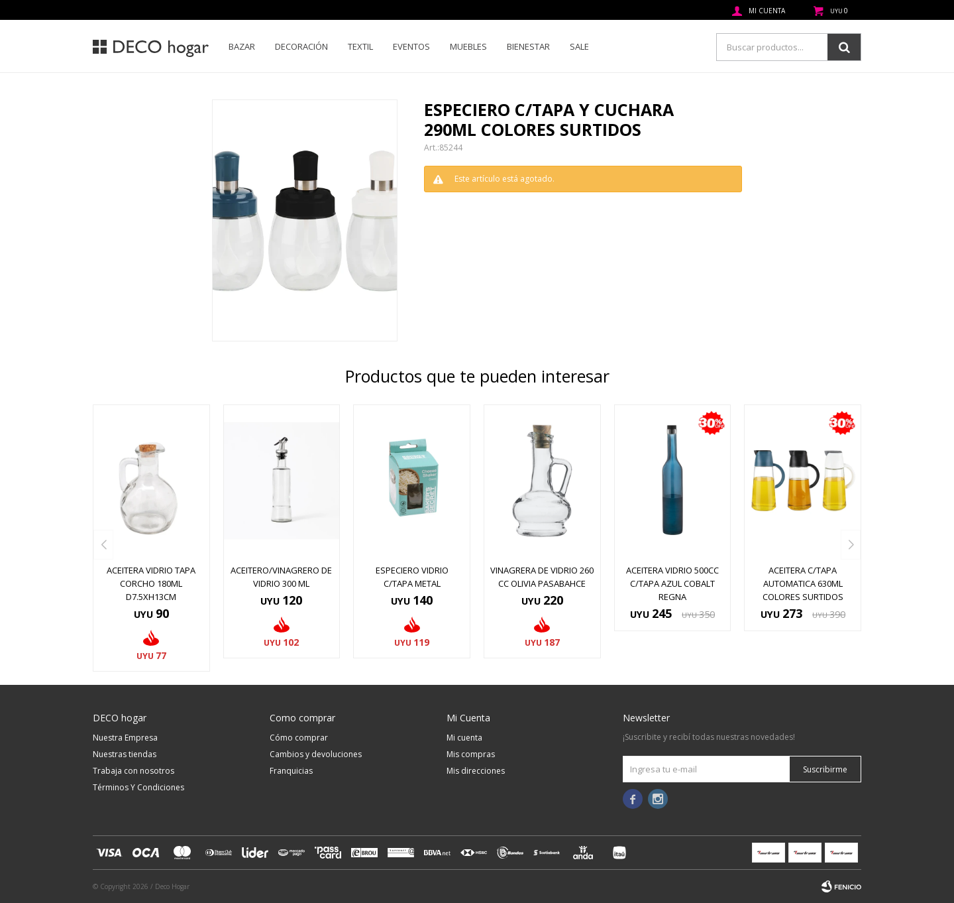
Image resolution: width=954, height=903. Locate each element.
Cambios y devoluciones (316, 754)
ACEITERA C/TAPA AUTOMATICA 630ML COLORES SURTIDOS (803, 583)
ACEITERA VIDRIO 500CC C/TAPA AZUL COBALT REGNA (672, 583)
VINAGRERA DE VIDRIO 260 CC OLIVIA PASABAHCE (542, 576)
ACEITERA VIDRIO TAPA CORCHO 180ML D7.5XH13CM (151, 583)
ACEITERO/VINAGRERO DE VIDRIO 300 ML (281, 576)
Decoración (301, 46)
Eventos (411, 46)
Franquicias (291, 770)
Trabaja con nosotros (133, 770)
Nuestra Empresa (125, 737)
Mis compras (471, 754)
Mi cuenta (464, 737)
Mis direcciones (476, 770)
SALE (579, 46)
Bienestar (528, 46)
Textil (360, 46)
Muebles (468, 46)
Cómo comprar (299, 737)
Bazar (242, 46)
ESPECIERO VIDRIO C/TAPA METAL (412, 576)
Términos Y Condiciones (138, 787)
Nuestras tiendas (124, 754)
